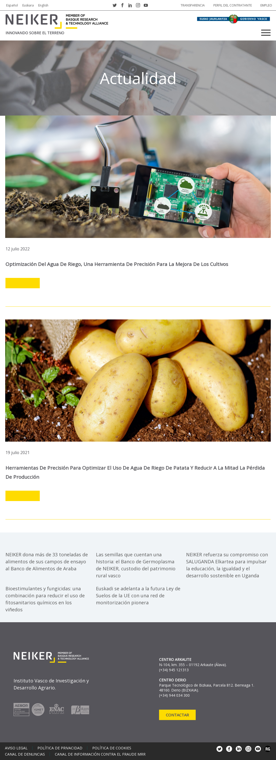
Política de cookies (111, 748)
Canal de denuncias (25, 754)
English (43, 5)
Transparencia (193, 5)
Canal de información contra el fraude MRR (100, 754)
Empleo (266, 5)
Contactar (177, 714)
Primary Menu (266, 33)
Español (12, 5)
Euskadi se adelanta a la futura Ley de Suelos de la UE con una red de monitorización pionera (138, 595)
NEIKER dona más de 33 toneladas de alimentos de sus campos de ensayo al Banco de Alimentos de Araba (46, 561)
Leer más (23, 283)
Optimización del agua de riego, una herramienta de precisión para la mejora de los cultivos (117, 264)
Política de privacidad (59, 748)
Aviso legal (16, 748)
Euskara (28, 5)
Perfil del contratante (232, 5)
